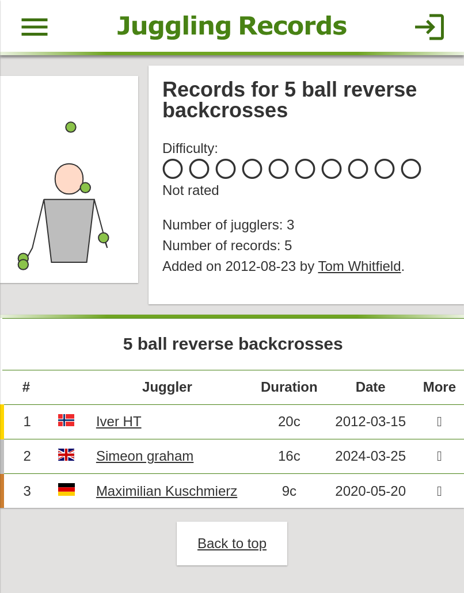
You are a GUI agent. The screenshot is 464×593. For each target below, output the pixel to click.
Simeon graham (144, 456)
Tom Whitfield (359, 266)
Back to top (232, 543)
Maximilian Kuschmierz (166, 491)
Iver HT (119, 421)
